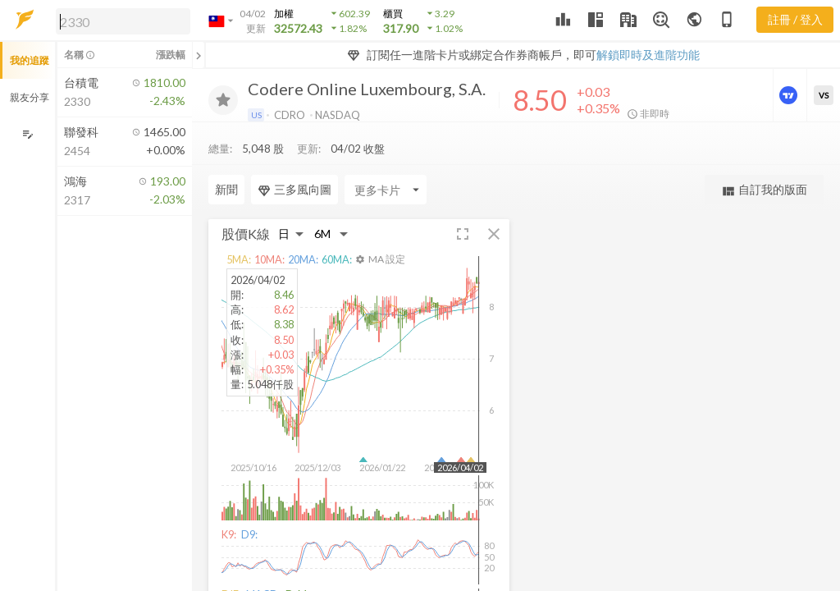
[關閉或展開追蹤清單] (198, 55)
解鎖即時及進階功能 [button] (648, 55)
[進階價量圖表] (790, 95)
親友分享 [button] (29, 97)
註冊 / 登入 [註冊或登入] (795, 19)
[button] (119, 20)
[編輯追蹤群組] (27, 134)
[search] (123, 21)
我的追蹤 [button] (29, 60)
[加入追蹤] (223, 100)
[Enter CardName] (249, 189)
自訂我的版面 (764, 190)
